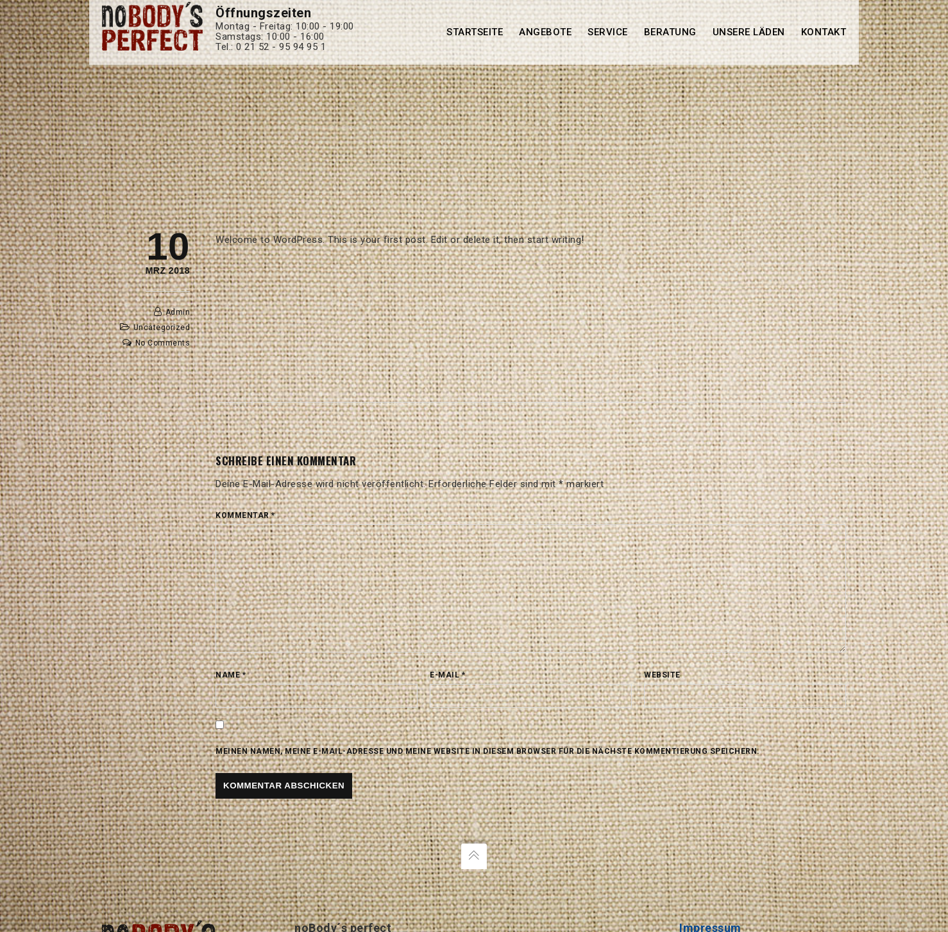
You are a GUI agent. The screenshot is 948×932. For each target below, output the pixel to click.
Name (231, 674)
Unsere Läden (749, 32)
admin (177, 312)
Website (662, 674)
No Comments (162, 342)
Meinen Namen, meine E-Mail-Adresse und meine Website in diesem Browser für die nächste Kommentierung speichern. (488, 751)
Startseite (474, 32)
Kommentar (245, 515)
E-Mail (447, 674)
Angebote (545, 32)
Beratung (670, 32)
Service (608, 32)
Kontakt (824, 32)
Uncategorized (161, 327)
